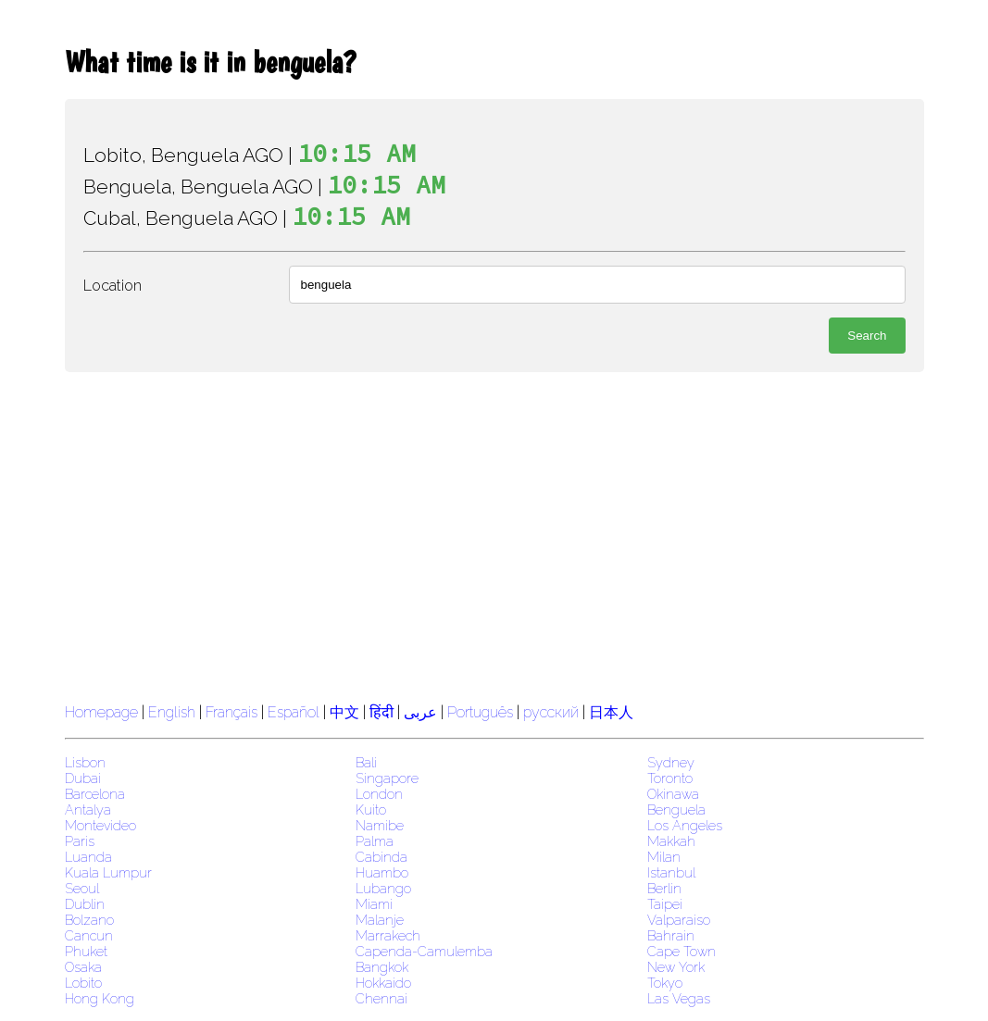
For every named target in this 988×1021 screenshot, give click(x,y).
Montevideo (100, 825)
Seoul (82, 888)
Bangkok (382, 967)
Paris (79, 841)
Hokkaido (383, 982)
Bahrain (670, 935)
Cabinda (381, 857)
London (379, 794)
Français (231, 712)
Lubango (383, 888)
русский (551, 712)
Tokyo (664, 982)
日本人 (611, 712)
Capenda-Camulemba (424, 951)
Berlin (664, 888)
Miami (374, 904)
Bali (366, 762)
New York (676, 967)
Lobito (83, 982)
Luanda (88, 857)
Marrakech (388, 935)
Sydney (670, 762)
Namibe (380, 825)
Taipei (664, 904)
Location (112, 285)
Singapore (387, 778)
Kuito (371, 809)
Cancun (89, 935)
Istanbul (671, 872)
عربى (420, 712)
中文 (344, 712)
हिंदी (381, 712)
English (171, 712)
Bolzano (89, 920)
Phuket (86, 951)
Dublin (85, 904)
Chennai (381, 998)
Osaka (83, 967)
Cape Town (681, 951)
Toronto (670, 778)
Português (480, 712)
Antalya (88, 809)
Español (295, 712)
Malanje (380, 920)
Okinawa (673, 794)
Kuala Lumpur (108, 872)
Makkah (671, 841)
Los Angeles (684, 825)
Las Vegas (678, 998)
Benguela (676, 809)
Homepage (101, 712)
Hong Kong (99, 998)
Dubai (83, 778)
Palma (375, 841)
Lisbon (85, 762)
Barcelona (95, 794)
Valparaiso (678, 920)
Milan (664, 857)
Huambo (382, 872)
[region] (494, 535)
